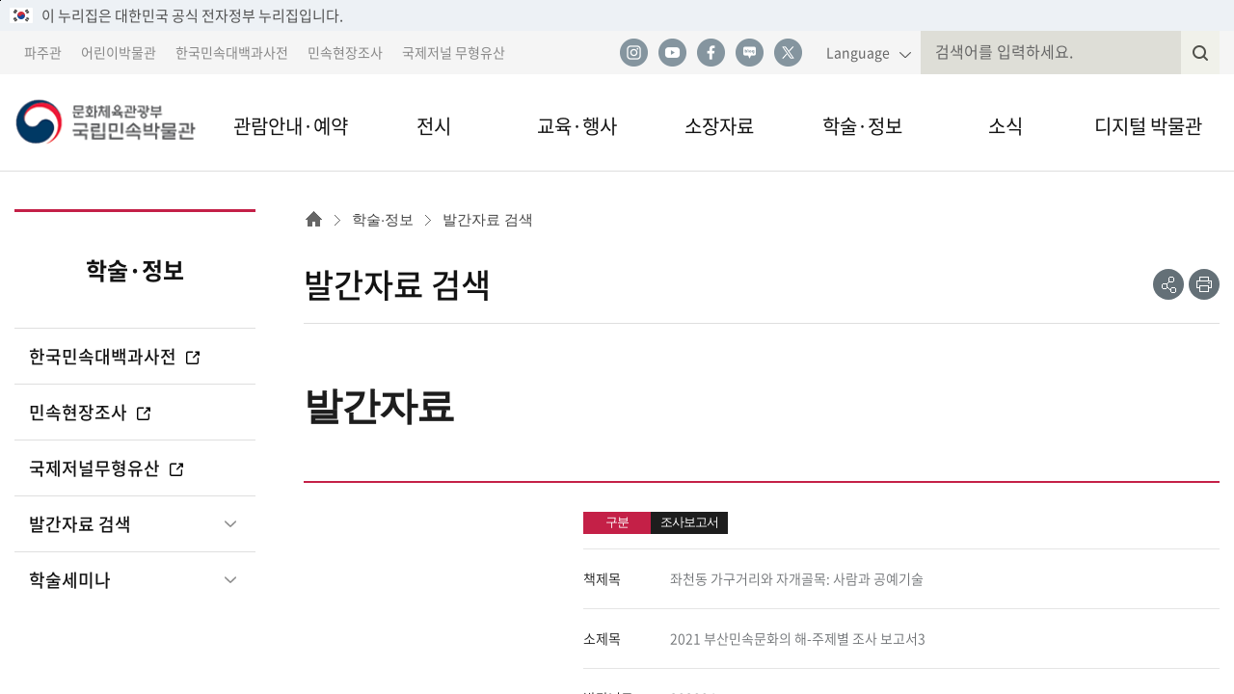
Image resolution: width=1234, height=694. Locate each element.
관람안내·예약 (290, 126)
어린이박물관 (118, 52)
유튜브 (671, 53)
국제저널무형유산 (107, 468)
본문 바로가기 (0, 0)
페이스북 (710, 53)
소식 (1005, 126)
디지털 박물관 (1148, 126)
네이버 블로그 (749, 53)
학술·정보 (862, 126)
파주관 (43, 52)
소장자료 (719, 126)
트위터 (787, 53)
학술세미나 (70, 580)
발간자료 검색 (80, 524)
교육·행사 (577, 126)
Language (858, 52)
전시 (433, 126)
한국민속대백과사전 (231, 52)
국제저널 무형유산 (453, 52)
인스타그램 (633, 53)
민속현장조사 (345, 52)
